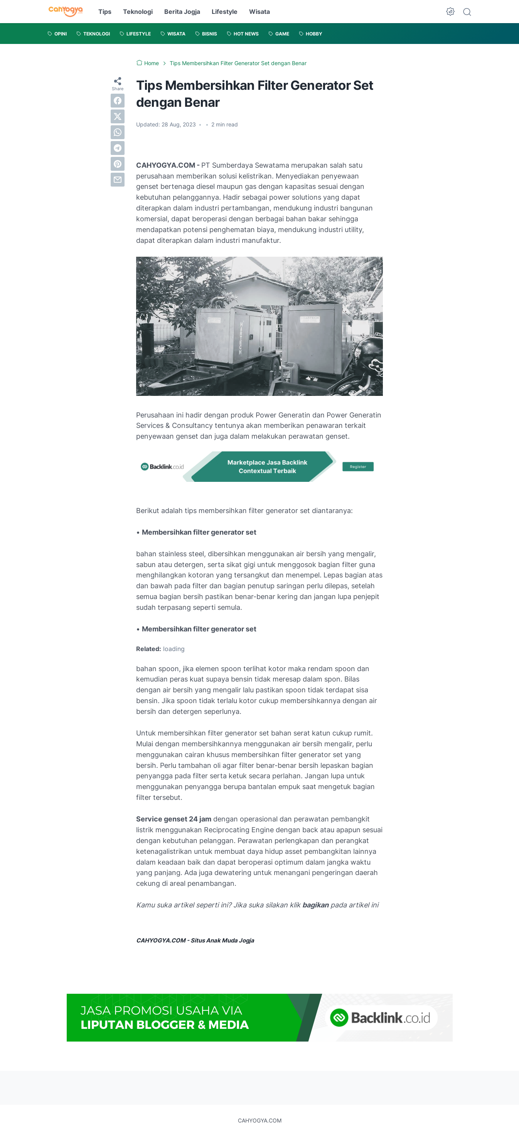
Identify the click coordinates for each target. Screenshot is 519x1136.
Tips (104, 11)
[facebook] (118, 101)
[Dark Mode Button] (450, 11)
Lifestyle (225, 11)
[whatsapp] (118, 132)
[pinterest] (118, 164)
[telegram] (118, 148)
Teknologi (138, 11)
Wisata (259, 11)
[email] (118, 180)
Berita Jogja (182, 11)
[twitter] (118, 116)
